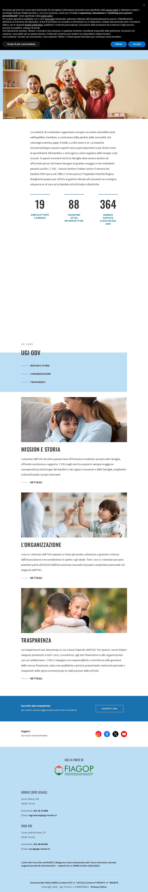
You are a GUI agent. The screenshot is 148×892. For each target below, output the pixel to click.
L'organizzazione (36, 373)
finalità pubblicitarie (34, 25)
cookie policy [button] (46, 16)
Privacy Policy (99, 886)
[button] (144, 4)
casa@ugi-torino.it (39, 848)
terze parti (49, 19)
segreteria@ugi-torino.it (42, 815)
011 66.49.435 (41, 844)
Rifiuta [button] (118, 44)
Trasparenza (33, 382)
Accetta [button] (137, 44)
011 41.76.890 (41, 810)
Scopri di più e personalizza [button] (21, 44)
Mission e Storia (35, 365)
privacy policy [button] (112, 10)
